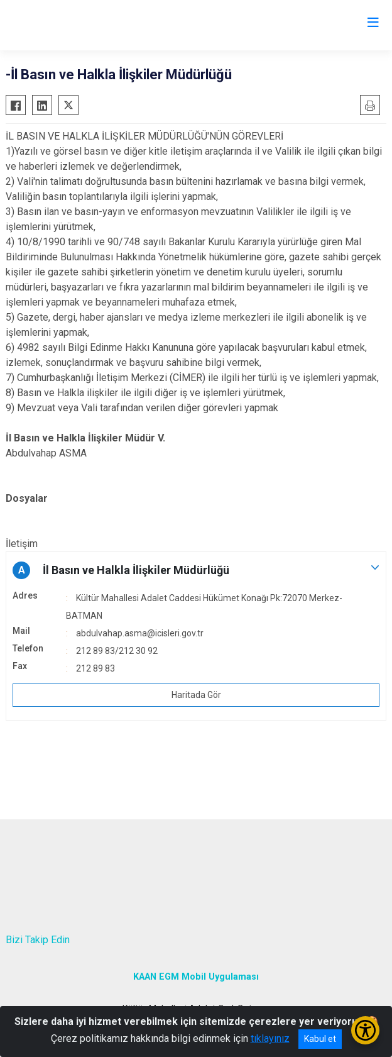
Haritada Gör (196, 695)
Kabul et (320, 1039)
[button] (196, 570)
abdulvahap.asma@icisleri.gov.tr (140, 633)
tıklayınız (270, 1038)
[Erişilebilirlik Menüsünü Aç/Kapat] (365, 1030)
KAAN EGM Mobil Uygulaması (196, 976)
